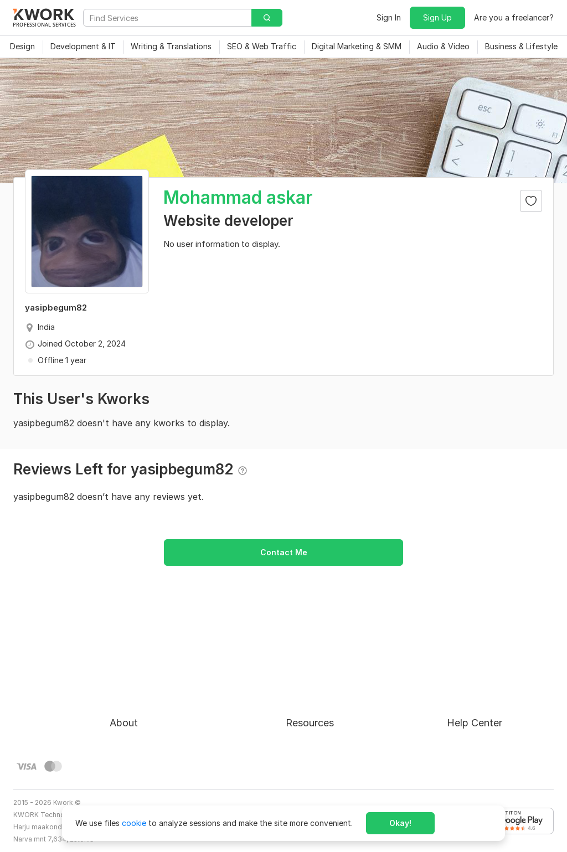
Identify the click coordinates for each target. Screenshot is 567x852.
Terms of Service (141, 706)
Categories (306, 706)
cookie (134, 823)
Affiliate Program (317, 726)
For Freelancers (314, 666)
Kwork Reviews (313, 746)
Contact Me (283, 552)
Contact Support (478, 706)
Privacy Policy (135, 726)
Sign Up (437, 17)
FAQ (454, 686)
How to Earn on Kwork (326, 686)
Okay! (400, 823)
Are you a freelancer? (514, 17)
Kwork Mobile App (319, 766)
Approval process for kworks (500, 666)
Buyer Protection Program (157, 686)
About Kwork (133, 666)
